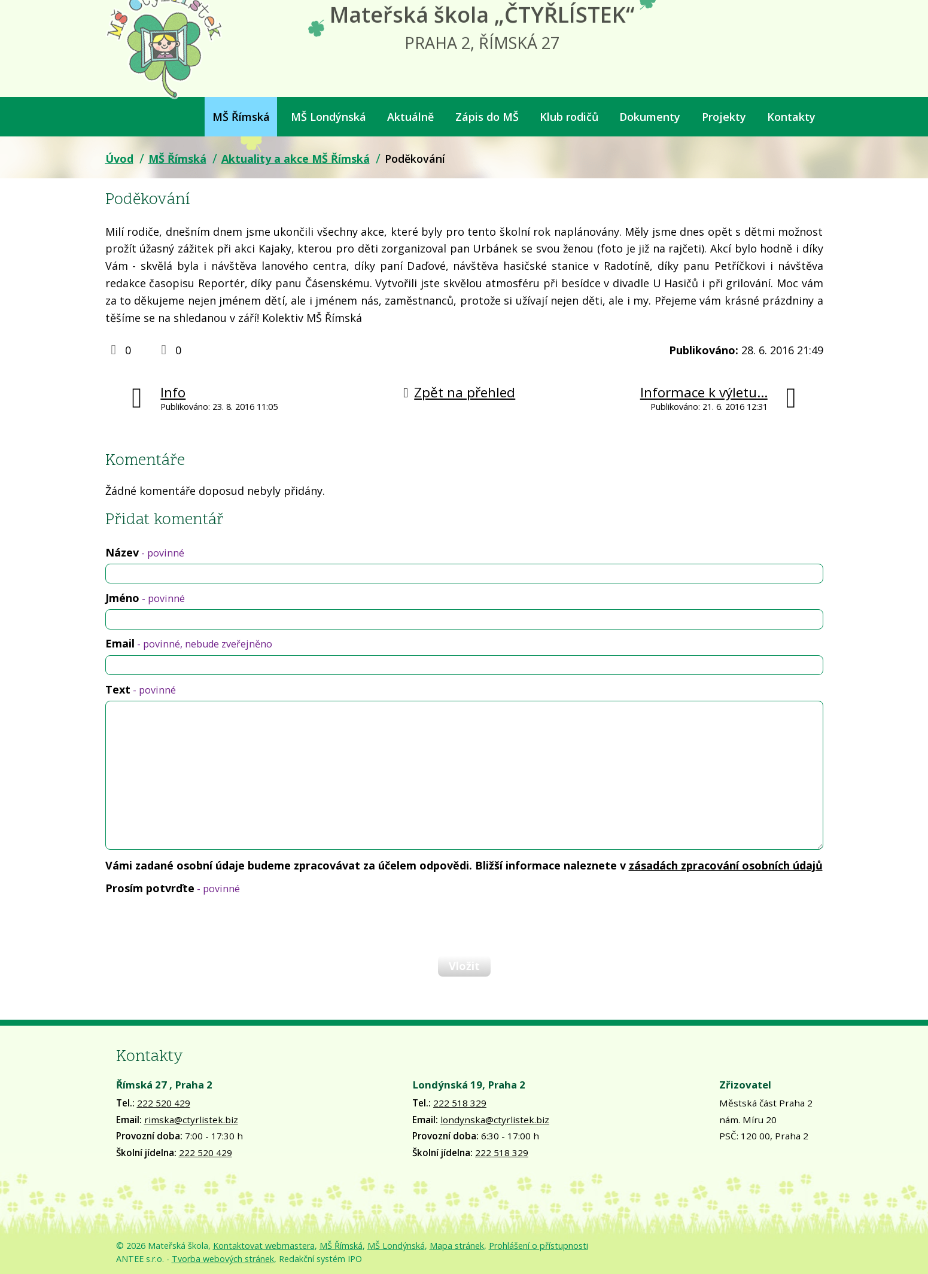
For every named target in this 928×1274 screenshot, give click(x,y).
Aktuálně (410, 117)
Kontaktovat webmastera (264, 1245)
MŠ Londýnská (328, 117)
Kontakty (791, 117)
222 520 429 (163, 1103)
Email (188, 643)
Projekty (724, 117)
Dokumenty (649, 117)
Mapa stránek (457, 1245)
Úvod (112, 116)
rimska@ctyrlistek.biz (191, 1120)
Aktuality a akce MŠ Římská (295, 158)
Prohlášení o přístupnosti (538, 1245)
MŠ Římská (241, 117)
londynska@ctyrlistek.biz (494, 1120)
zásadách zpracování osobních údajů (726, 865)
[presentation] (196, 924)
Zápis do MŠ (487, 117)
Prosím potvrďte (172, 888)
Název (144, 552)
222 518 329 (459, 1103)
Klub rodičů (569, 117)
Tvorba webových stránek (223, 1258)
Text (140, 689)
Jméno (145, 598)
